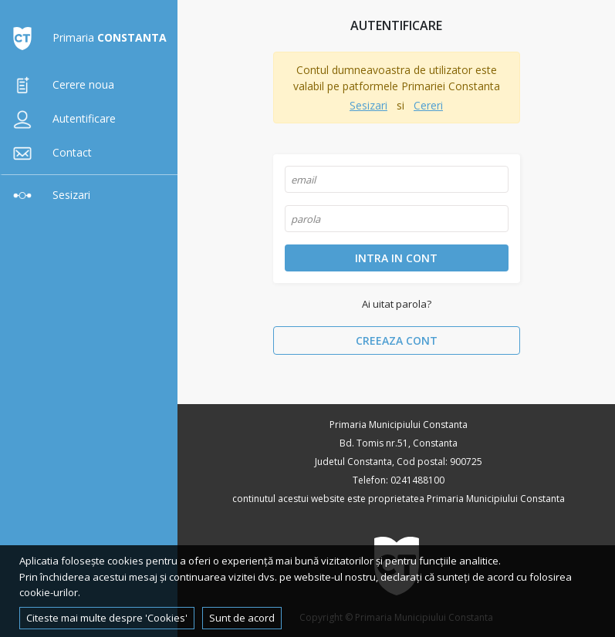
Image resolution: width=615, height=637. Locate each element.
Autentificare (61, 118)
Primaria (86, 37)
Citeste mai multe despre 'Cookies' (107, 618)
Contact (49, 152)
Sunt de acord (242, 618)
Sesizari (48, 194)
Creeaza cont (397, 340)
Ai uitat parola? (396, 304)
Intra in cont (396, 258)
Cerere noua (60, 84)
